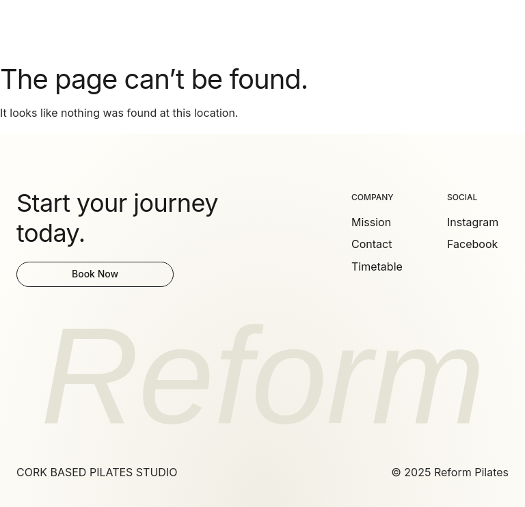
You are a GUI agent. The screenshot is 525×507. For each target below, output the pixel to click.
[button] (501, 29)
